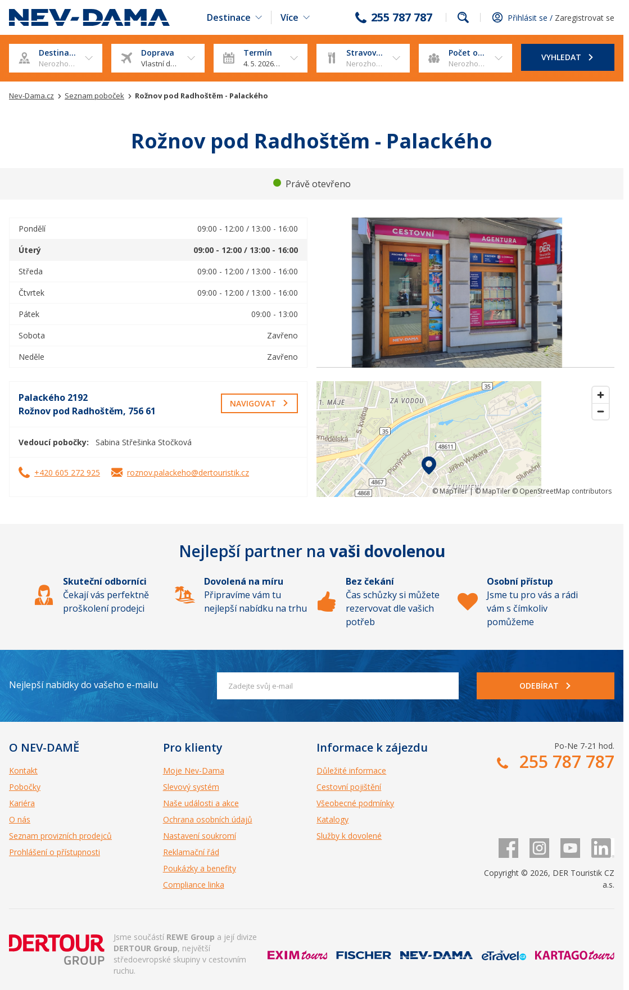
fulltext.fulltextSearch (463, 17)
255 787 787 (401, 17)
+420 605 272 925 (67, 472)
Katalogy (332, 819)
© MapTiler (450, 491)
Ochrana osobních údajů (207, 819)
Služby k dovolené (349, 835)
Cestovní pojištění (348, 786)
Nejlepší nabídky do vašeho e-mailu (83, 685)
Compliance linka (193, 884)
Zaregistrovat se (584, 17)
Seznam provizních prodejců (60, 835)
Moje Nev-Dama (193, 770)
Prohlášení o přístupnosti (54, 852)
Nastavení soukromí (199, 835)
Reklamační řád (191, 852)
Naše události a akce (201, 803)
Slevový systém (191, 786)
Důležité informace (351, 770)
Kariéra (22, 803)
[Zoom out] (600, 411)
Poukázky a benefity (199, 868)
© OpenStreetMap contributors (562, 491)
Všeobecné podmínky (355, 803)
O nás (19, 819)
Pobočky (24, 786)
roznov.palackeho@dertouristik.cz (188, 472)
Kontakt (23, 770)
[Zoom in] (600, 395)
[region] (465, 439)
